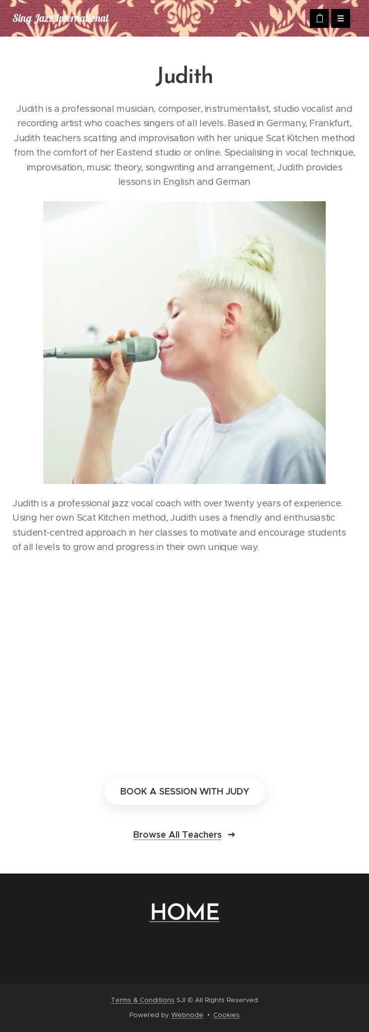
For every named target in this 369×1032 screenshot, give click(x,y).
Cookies (226, 1015)
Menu (337, 18)
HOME (185, 914)
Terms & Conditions (143, 1000)
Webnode (187, 1015)
